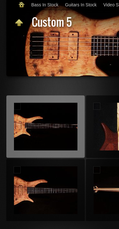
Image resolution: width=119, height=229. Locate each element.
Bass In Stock (44, 4)
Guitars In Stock (81, 4)
